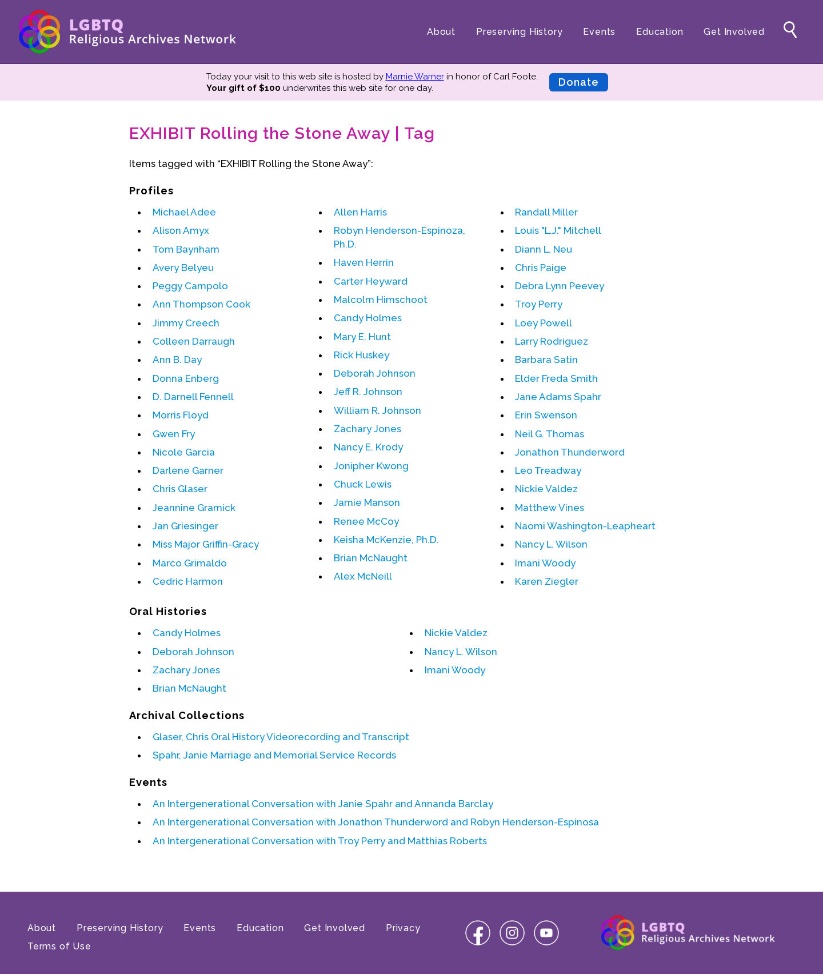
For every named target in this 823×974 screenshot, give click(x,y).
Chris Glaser (180, 488)
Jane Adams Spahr (558, 396)
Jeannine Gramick (194, 507)
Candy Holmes (368, 318)
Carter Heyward (370, 281)
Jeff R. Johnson (368, 391)
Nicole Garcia (184, 452)
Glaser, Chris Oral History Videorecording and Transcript (281, 737)
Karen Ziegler (546, 581)
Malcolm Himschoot (381, 299)
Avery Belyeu (183, 267)
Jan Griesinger (185, 526)
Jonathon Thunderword (570, 452)
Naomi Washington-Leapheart (585, 526)
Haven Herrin (364, 262)
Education (659, 31)
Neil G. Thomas (549, 434)
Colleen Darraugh (194, 341)
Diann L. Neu (543, 249)
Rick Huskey (361, 355)
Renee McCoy (366, 521)
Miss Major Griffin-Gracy (206, 544)
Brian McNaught (370, 558)
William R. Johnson (377, 410)
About (441, 31)
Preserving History (519, 31)
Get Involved (734, 31)
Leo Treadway (548, 470)
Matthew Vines (549, 507)
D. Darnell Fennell (193, 396)
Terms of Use (59, 946)
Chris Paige (540, 267)
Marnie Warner (415, 76)
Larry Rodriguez (551, 341)
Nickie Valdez (546, 488)
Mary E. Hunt (362, 336)
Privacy (403, 928)
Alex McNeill (363, 576)
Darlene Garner (188, 470)
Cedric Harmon (188, 581)
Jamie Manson (367, 502)
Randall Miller (546, 212)
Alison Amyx (181, 230)
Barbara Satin (546, 359)
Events (599, 31)
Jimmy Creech (186, 323)
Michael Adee (184, 212)
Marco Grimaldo (190, 563)
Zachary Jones (367, 428)
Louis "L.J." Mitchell (558, 230)
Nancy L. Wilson (551, 544)
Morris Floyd (181, 415)
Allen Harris (360, 212)
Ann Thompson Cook (201, 304)
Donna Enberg (186, 378)
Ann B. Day (177, 359)
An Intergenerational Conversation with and (323, 803)
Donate (578, 82)
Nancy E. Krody (368, 447)
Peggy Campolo (190, 286)
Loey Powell (543, 323)
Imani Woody (545, 563)
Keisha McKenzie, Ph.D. (386, 539)
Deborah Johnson (375, 373)
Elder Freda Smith (556, 378)
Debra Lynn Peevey (559, 286)
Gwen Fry (174, 434)
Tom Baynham (186, 249)
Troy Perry (538, 304)
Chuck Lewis (362, 484)
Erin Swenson (546, 415)
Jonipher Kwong (371, 466)
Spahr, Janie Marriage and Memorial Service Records (274, 755)
